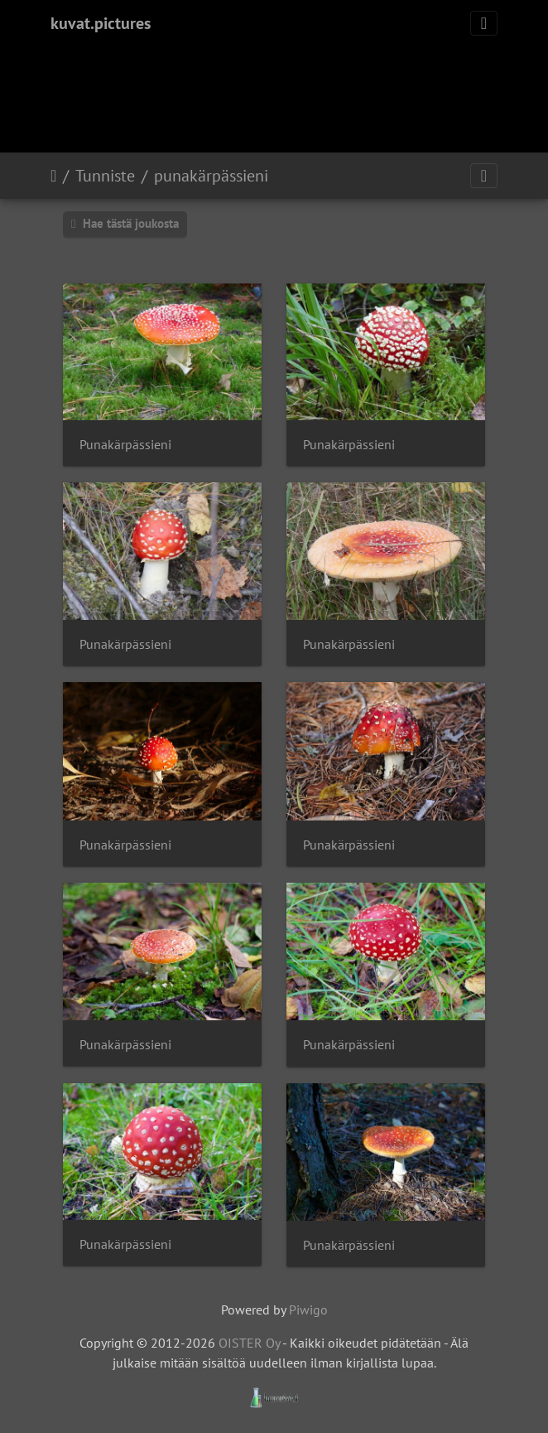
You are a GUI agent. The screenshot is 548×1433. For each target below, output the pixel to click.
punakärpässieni (211, 175)
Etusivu (53, 175)
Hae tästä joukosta (125, 223)
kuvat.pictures (100, 23)
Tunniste (105, 175)
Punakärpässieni (125, 445)
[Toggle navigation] (484, 23)
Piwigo (308, 1309)
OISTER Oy (249, 1342)
